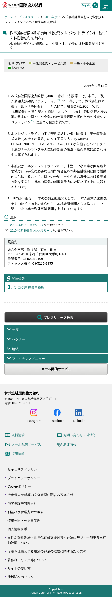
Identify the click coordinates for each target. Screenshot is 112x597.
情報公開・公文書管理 (24, 520)
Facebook (57, 420)
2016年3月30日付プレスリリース (31, 230)
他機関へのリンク (21, 577)
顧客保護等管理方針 (22, 503)
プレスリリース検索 (58, 317)
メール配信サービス (56, 369)
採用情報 (18, 454)
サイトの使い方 (19, 568)
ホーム (9, 17)
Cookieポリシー (19, 486)
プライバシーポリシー (24, 478)
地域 (15, 349)
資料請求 (18, 435)
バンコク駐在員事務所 (27, 287)
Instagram (34, 420)
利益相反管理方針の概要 (26, 512)
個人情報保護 (17, 529)
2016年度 (51, 17)
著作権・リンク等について (27, 560)
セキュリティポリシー (24, 469)
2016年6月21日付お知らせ (27, 225)
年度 (15, 330)
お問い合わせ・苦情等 (79, 435)
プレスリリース (29, 17)
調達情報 (69, 444)
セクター (18, 339)
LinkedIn (79, 420)
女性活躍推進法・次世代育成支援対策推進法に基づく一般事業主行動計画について (57, 540)
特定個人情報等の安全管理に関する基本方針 (40, 495)
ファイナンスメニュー (28, 358)
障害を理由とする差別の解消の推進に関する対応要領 (47, 551)
